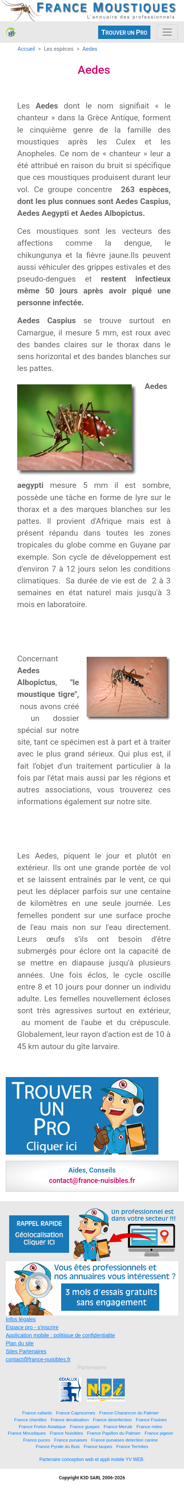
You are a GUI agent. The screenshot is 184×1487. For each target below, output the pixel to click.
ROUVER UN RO (124, 32)
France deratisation (70, 1419)
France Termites (132, 1446)
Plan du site (20, 1343)
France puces (36, 1439)
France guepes (85, 1426)
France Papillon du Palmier (113, 1432)
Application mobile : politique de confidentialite (60, 1335)
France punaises (70, 1439)
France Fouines (151, 1419)
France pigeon (159, 1432)
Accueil (26, 49)
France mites (149, 1426)
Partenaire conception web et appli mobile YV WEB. (92, 1459)
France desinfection (112, 1419)
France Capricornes (75, 1412)
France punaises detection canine (124, 1439)
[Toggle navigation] (167, 32)
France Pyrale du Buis (58, 1446)
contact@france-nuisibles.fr (38, 1359)
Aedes (89, 49)
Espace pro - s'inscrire (32, 1327)
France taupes (98, 1446)
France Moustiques (26, 1432)
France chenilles (30, 1419)
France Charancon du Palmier (129, 1412)
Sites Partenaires (26, 1351)
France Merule (118, 1426)
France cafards (37, 1412)
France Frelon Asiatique (42, 1426)
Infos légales (21, 1319)
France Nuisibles (66, 1432)
